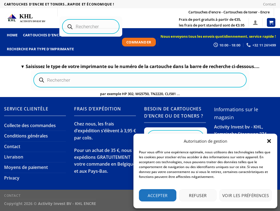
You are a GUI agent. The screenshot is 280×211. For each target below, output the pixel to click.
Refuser (197, 195)
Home (12, 35)
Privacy (11, 178)
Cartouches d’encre (43, 35)
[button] (269, 141)
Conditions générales (26, 136)
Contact (269, 4)
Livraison (13, 157)
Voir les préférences (245, 195)
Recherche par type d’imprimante (40, 48)
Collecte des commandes (30, 125)
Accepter (158, 195)
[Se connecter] (255, 22)
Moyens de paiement (26, 167)
